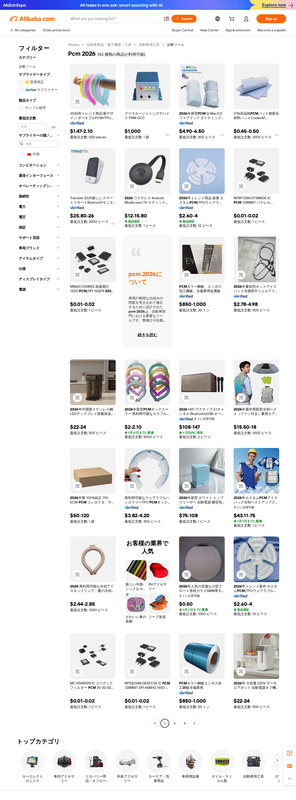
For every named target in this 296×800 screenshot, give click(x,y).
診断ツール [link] (175, 45)
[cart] (232, 19)
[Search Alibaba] (115, 18)
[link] (289, 753)
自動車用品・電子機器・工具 (109, 45)
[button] (166, 19)
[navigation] (37, 384)
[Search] (184, 19)
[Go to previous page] (154, 723)
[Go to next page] (194, 723)
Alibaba (73, 45)
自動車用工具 (149, 45)
